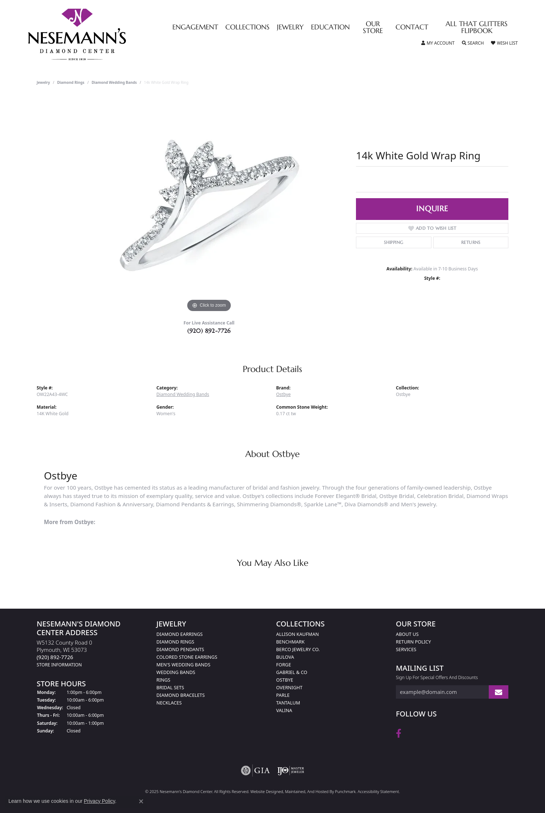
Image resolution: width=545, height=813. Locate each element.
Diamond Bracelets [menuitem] (180, 695)
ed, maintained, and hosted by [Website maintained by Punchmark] (306, 791)
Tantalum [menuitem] (288, 702)
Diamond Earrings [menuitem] (179, 634)
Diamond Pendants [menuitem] (180, 649)
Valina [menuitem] (284, 710)
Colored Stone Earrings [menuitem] (186, 657)
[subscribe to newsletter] (498, 692)
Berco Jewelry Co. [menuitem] (298, 649)
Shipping (393, 242)
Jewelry (290, 27)
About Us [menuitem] (407, 634)
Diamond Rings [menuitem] (175, 641)
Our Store (373, 27)
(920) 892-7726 (209, 330)
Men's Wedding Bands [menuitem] (183, 664)
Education (330, 27)
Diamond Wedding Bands (114, 82)
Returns (470, 242)
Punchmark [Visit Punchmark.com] (345, 791)
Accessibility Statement (378, 791)
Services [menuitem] (406, 649)
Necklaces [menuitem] (169, 702)
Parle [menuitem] (283, 695)
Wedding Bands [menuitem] (175, 672)
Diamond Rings (71, 82)
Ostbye (283, 394)
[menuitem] (255, 770)
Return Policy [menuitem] (413, 641)
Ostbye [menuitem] (284, 680)
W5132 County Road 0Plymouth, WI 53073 (64, 653)
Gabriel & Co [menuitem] (291, 672)
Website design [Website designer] (264, 791)
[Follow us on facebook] (398, 733)
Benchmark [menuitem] (290, 641)
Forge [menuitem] (283, 664)
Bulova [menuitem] (285, 657)
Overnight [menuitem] (289, 687)
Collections (247, 27)
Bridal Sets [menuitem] (170, 687)
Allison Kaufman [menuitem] (297, 634)
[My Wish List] (504, 43)
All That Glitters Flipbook (477, 27)
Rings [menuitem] (163, 680)
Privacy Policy (99, 801)
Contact (412, 27)
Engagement (195, 27)
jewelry (43, 82)
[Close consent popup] (141, 801)
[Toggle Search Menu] (473, 43)
